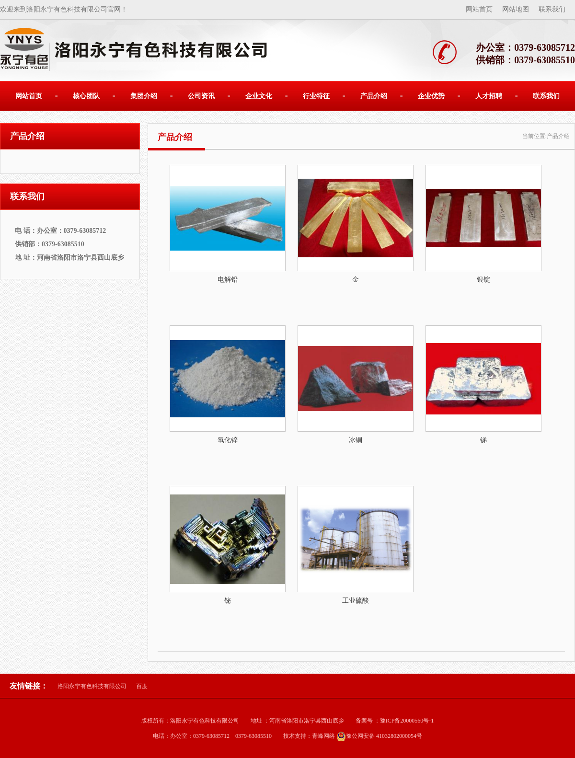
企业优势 (431, 96)
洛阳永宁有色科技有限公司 (92, 686)
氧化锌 (228, 440)
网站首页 (479, 9)
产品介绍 (373, 96)
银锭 (483, 279)
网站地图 (515, 9)
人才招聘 (488, 96)
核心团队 (86, 96)
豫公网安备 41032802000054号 (379, 736)
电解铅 (228, 279)
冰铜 (355, 440)
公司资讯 (201, 96)
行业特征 (316, 96)
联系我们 (552, 9)
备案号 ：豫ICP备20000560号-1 (395, 720)
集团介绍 (143, 96)
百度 (142, 686)
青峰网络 (323, 736)
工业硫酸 (355, 600)
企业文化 (258, 96)
